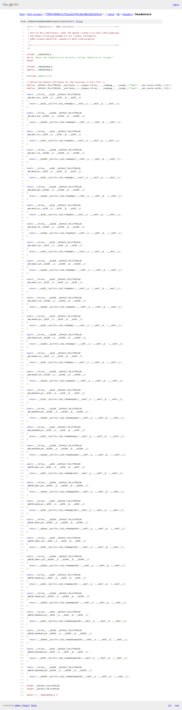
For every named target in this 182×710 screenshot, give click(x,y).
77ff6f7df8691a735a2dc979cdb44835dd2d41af (73, 14)
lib (118, 14)
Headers (127, 14)
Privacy (25, 705)
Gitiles (17, 705)
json (176, 705)
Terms (34, 705)
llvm (22, 14)
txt (169, 705)
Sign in (176, 4)
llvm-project (35, 14)
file (79, 21)
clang (110, 14)
